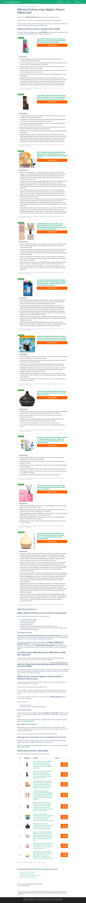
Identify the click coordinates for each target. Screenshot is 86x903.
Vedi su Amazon (52, 45)
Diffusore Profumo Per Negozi (28, 877)
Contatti (55, 898)
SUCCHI (69, 2)
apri (35, 609)
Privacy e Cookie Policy (49, 898)
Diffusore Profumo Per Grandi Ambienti (30, 875)
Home (18, 6)
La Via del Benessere (12, 2)
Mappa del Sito (59, 898)
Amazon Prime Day (29, 721)
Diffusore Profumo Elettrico (27, 872)
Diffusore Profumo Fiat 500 (27, 873)
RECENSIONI (77, 2)
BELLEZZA (61, 2)
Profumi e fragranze (25, 6)
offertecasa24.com (34, 900)
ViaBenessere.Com (33, 898)
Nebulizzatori (34, 6)
